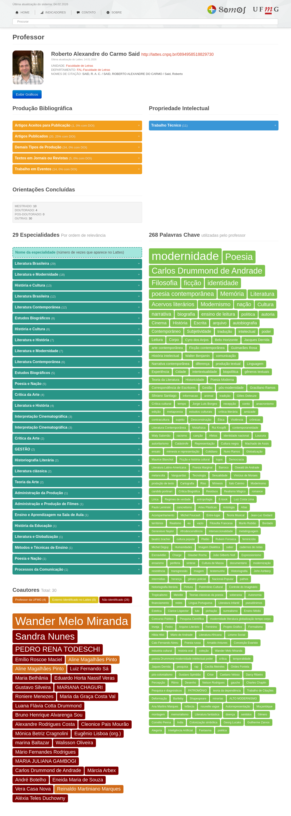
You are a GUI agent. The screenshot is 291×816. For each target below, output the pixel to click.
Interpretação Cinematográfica (77, 416)
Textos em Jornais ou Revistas (77, 158)
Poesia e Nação (77, 384)
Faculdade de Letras (79, 65)
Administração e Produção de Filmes (77, 504)
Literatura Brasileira (77, 264)
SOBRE (114, 12)
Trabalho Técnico (213, 125)
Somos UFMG (226, 8)
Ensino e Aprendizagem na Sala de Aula (77, 515)
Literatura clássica (77, 471)
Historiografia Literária (77, 460)
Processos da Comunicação (77, 569)
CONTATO (86, 12)
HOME (22, 12)
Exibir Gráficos (27, 94)
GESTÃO (77, 449)
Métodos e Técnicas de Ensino (77, 548)
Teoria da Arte (77, 482)
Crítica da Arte (77, 395)
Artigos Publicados (77, 136)
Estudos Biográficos (77, 318)
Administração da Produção (77, 493)
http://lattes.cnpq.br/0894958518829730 (177, 54)
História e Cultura (77, 285)
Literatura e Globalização (77, 537)
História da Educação (77, 526)
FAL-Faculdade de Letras (93, 69)
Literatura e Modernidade (77, 274)
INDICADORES (53, 12)
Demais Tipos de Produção (77, 147)
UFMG (265, 10)
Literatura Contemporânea (77, 307)
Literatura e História (77, 340)
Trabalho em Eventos (77, 169)
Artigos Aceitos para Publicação (77, 125)
